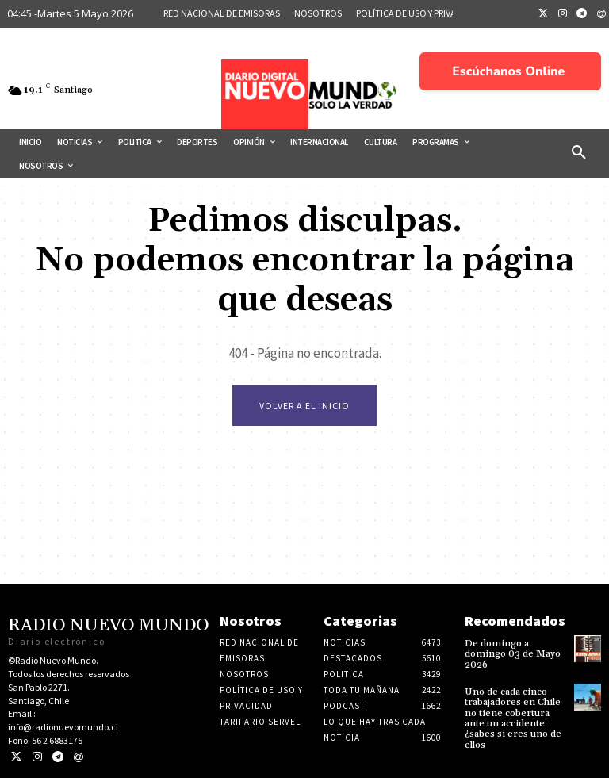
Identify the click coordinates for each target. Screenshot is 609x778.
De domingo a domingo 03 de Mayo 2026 (513, 654)
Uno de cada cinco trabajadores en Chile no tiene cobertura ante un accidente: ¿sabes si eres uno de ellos (513, 718)
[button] (579, 153)
